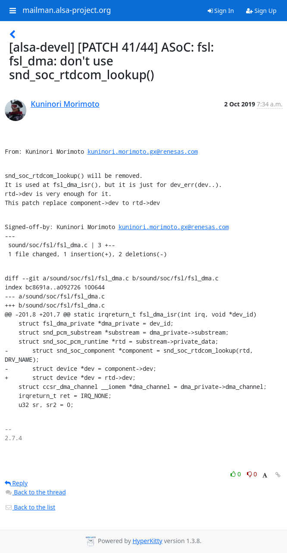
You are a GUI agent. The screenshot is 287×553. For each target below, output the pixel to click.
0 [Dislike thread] (252, 474)
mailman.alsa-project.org (66, 10)
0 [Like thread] (236, 474)
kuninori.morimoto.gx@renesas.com (142, 151)
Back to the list (30, 507)
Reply (16, 483)
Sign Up (261, 10)
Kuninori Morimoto (65, 104)
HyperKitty (147, 541)
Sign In (221, 10)
